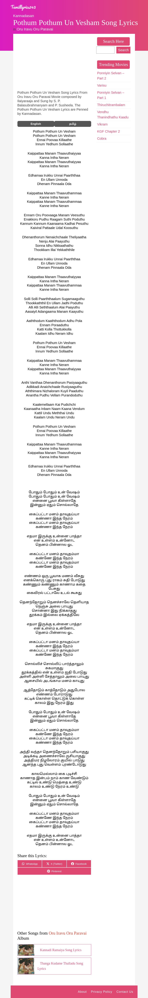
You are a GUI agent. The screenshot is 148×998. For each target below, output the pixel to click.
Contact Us (124, 991)
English (36, 123)
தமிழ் (72, 123)
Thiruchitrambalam (111, 105)
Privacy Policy (101, 991)
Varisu (101, 85)
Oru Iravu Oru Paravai (35, 29)
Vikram (102, 124)
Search (123, 50)
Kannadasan (23, 16)
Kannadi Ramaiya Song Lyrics (61, 950)
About (82, 991)
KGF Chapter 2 (108, 131)
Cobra (101, 138)
